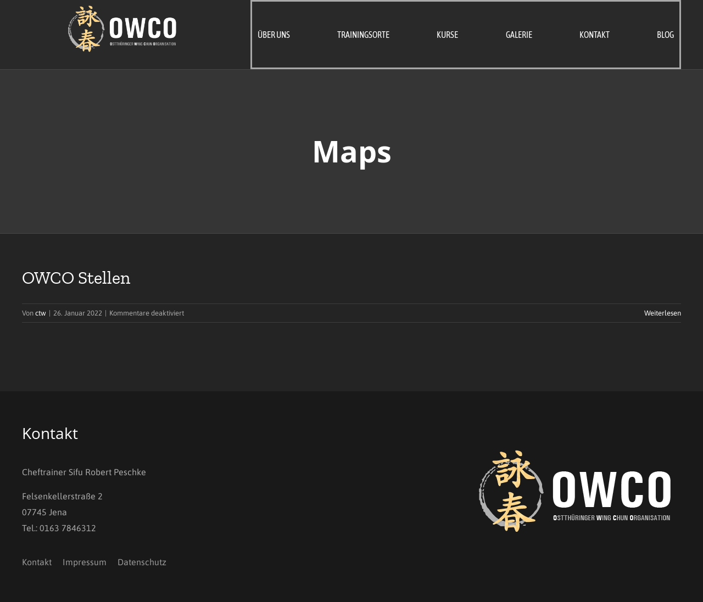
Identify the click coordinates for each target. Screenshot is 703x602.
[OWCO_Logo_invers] (123, 10)
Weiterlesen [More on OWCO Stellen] (662, 313)
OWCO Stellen (76, 277)
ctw (40, 313)
